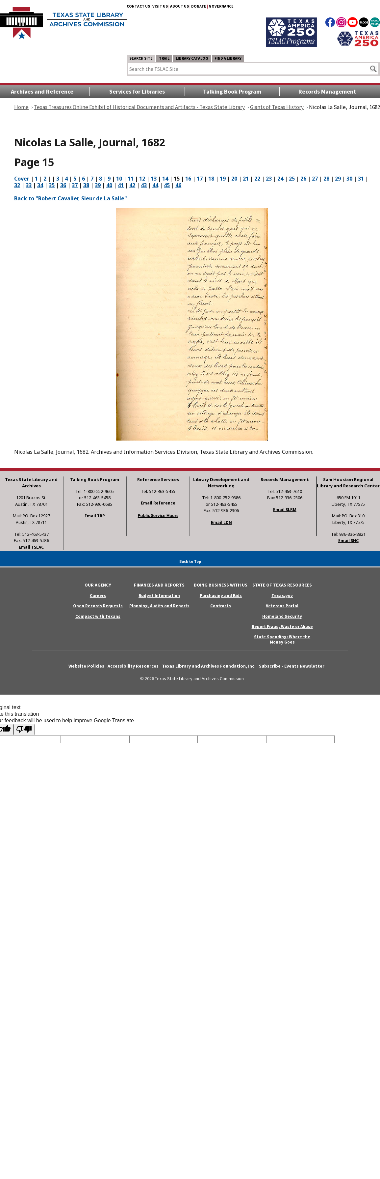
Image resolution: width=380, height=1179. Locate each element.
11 (131, 178)
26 (303, 178)
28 (326, 178)
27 (315, 178)
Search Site (141, 58)
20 (234, 178)
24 (280, 178)
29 (338, 178)
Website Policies (86, 666)
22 (257, 178)
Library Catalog (192, 58)
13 (154, 178)
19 (223, 178)
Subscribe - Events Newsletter (291, 666)
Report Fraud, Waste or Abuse (282, 626)
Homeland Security (282, 616)
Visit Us (160, 6)
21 (246, 178)
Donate (198, 6)
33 (29, 185)
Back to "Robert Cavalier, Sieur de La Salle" (70, 198)
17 (200, 178)
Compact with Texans (97, 616)
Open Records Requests (98, 606)
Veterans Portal (282, 606)
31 (361, 178)
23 (269, 178)
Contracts (220, 606)
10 (119, 178)
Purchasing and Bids (221, 595)
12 (142, 178)
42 (132, 185)
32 (17, 185)
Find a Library (228, 58)
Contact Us (138, 6)
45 (167, 185)
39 (98, 185)
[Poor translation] (24, 729)
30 (349, 178)
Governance (221, 6)
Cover (21, 178)
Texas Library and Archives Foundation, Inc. (209, 666)
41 (121, 185)
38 (86, 185)
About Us (179, 6)
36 (63, 185)
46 (178, 185)
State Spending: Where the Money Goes (282, 639)
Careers (98, 595)
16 (188, 178)
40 (109, 185)
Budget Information (159, 595)
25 (292, 178)
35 (52, 185)
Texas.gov (282, 595)
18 (211, 178)
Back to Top (190, 561)
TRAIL (164, 58)
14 (165, 178)
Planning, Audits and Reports (159, 606)
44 (155, 185)
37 (75, 185)
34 (40, 185)
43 (144, 185)
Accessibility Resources (133, 666)
